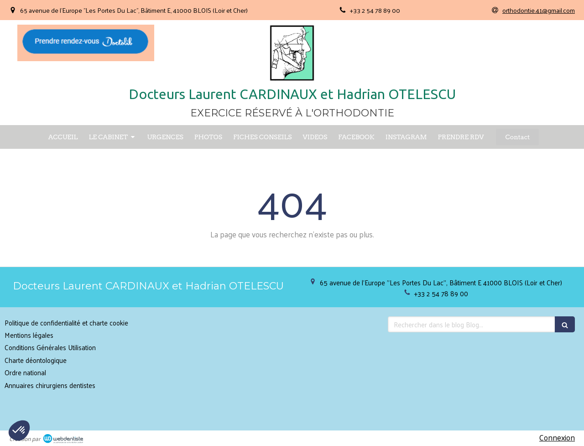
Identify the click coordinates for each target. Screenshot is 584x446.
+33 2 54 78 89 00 (441, 293)
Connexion (557, 437)
